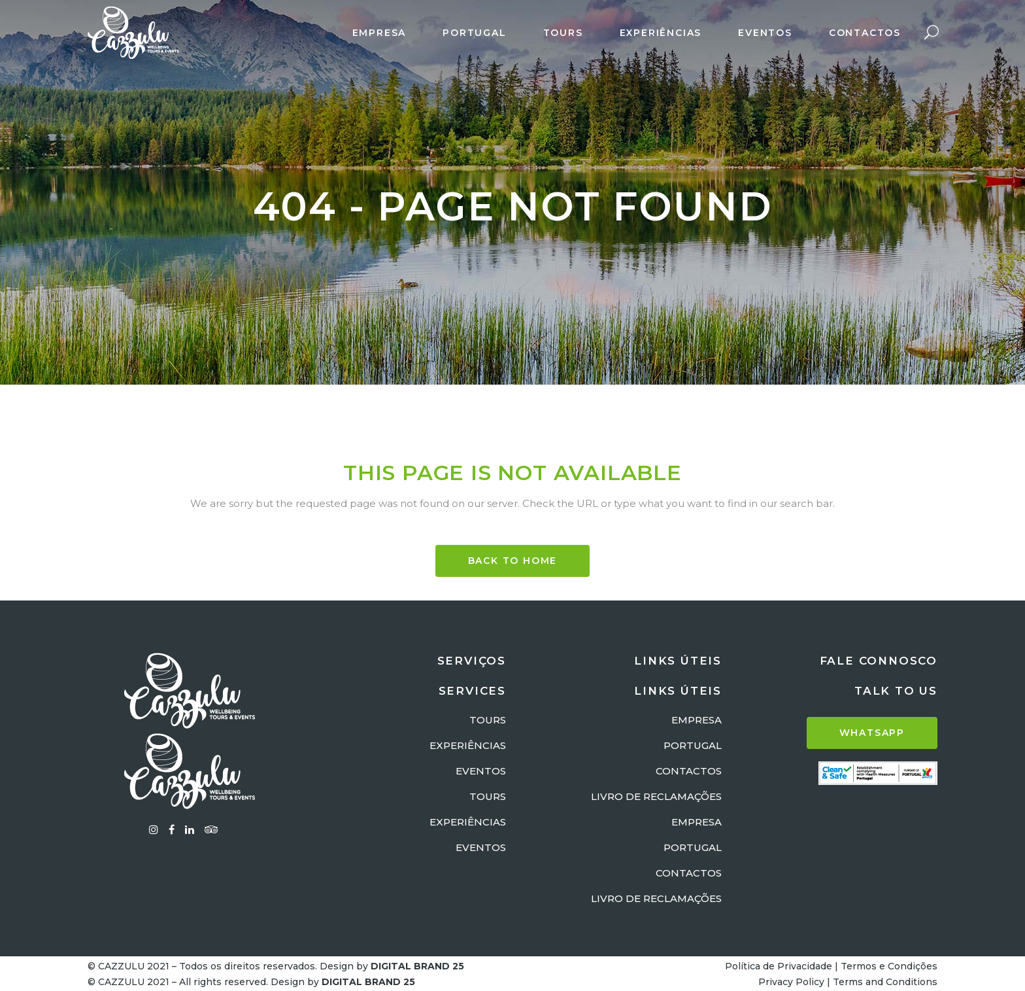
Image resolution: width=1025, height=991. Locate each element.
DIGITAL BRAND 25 (417, 966)
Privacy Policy (791, 982)
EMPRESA (696, 720)
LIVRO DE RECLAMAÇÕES (656, 796)
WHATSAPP (872, 733)
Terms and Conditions (885, 982)
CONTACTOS (689, 771)
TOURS (487, 720)
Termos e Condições (889, 966)
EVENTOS (481, 771)
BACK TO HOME (513, 560)
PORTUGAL (693, 745)
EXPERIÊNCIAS (467, 745)
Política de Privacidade (778, 966)
